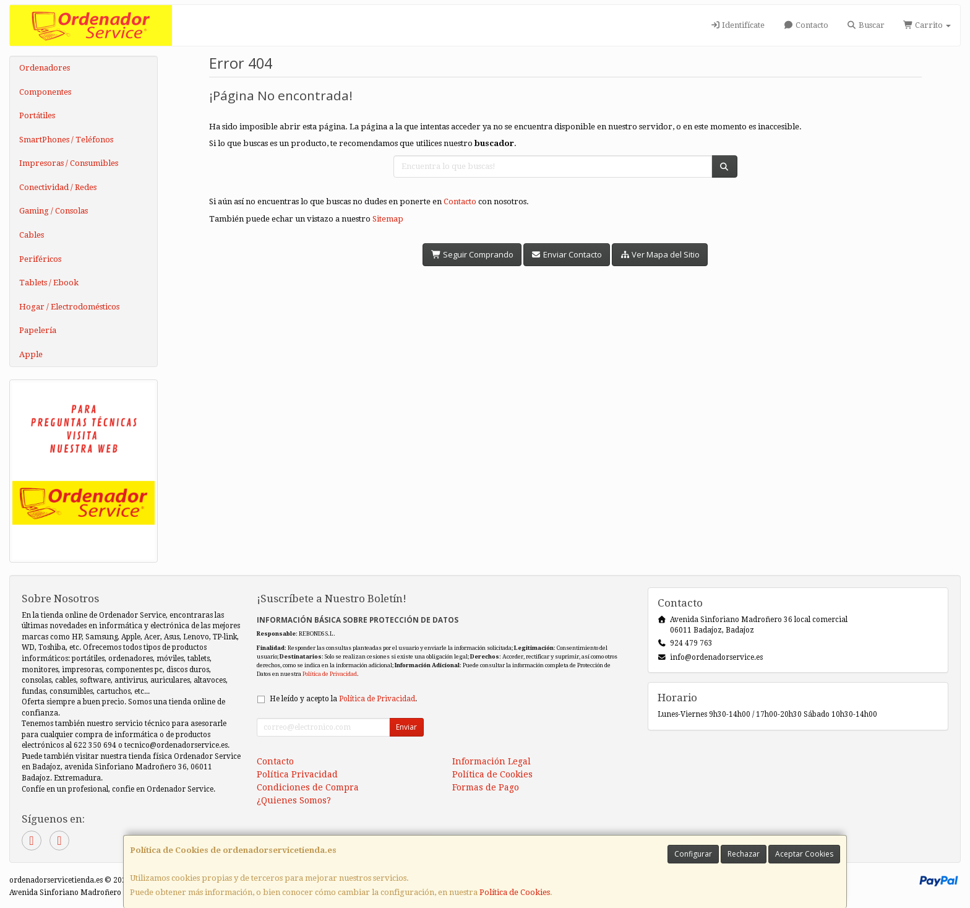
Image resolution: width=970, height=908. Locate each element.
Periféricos (40, 259)
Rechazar (744, 854)
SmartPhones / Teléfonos (66, 139)
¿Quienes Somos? (294, 800)
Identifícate (737, 25)
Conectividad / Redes (58, 187)
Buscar (866, 25)
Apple (31, 354)
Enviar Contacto (566, 254)
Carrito (927, 25)
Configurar (693, 854)
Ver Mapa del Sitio (660, 254)
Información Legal (491, 761)
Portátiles (37, 115)
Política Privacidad (297, 774)
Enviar (406, 727)
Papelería (37, 330)
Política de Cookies (514, 892)
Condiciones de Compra (308, 787)
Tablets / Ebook (49, 282)
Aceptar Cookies (804, 854)
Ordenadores (44, 67)
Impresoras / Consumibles (68, 163)
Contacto (805, 25)
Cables (31, 235)
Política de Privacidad (330, 673)
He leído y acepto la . (343, 698)
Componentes (45, 92)
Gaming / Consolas (53, 210)
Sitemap (387, 218)
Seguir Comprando (472, 254)
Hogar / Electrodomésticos (69, 306)
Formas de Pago (485, 787)
